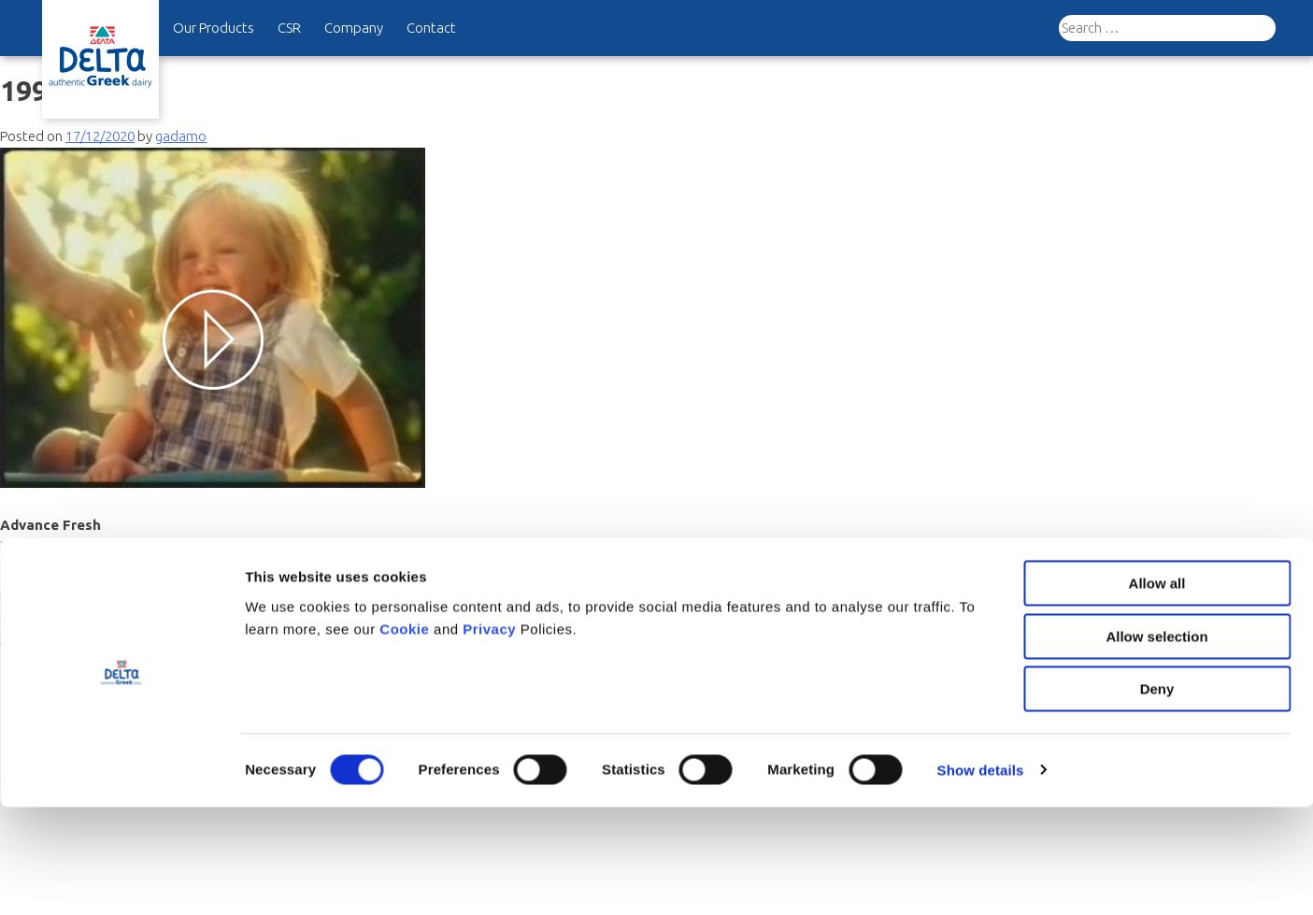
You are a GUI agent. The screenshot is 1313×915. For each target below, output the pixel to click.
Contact (431, 28)
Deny (1157, 797)
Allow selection (1156, 744)
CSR (289, 28)
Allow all (1157, 691)
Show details (980, 878)
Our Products (213, 28)
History (82, 596)
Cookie (406, 736)
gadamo (181, 136)
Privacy (492, 736)
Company (353, 28)
